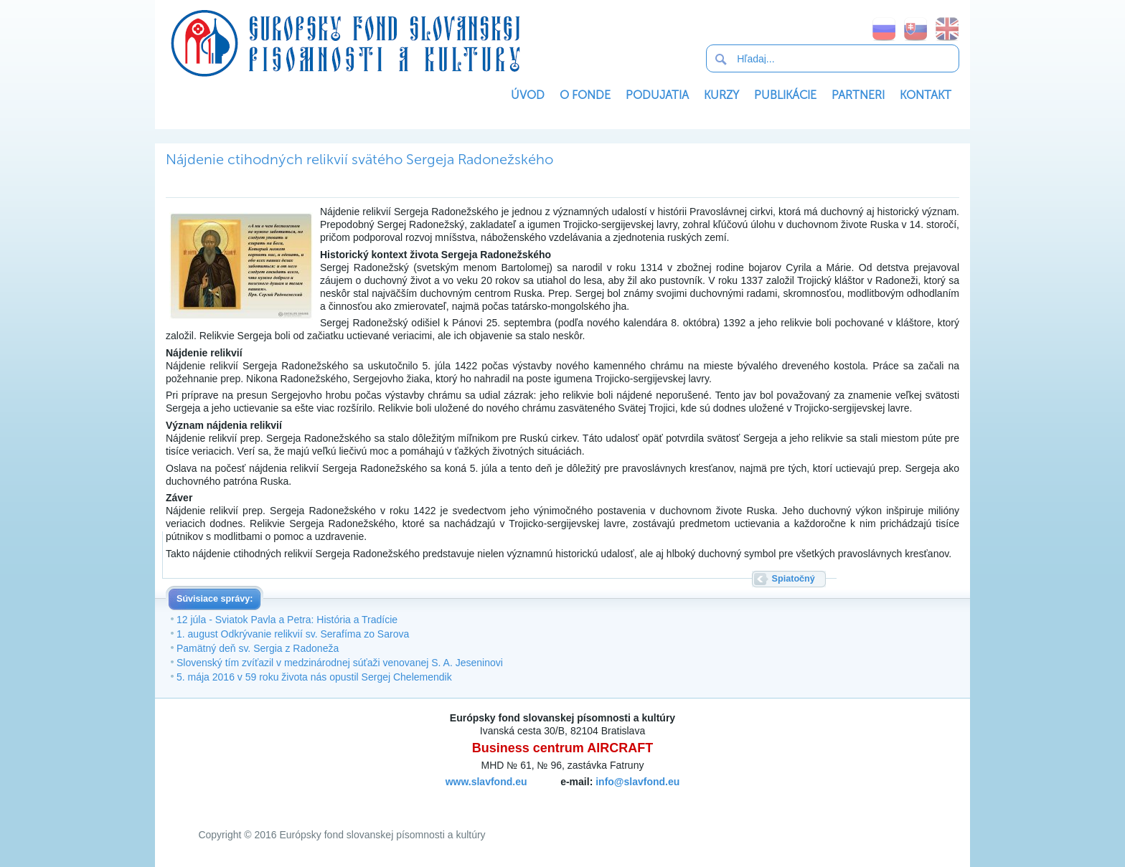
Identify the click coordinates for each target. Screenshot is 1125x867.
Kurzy (721, 95)
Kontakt (925, 95)
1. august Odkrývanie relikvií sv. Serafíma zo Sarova (292, 634)
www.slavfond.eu (486, 781)
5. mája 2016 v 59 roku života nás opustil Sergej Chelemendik (314, 677)
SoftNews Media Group (538, 799)
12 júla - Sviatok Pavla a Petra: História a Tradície (286, 619)
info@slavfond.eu (637, 781)
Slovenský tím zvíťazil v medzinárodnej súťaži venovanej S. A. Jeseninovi (339, 662)
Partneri (858, 95)
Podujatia (657, 95)
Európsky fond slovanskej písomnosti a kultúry (345, 43)
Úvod (528, 95)
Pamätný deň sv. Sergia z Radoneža (257, 648)
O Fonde (585, 95)
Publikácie (785, 95)
